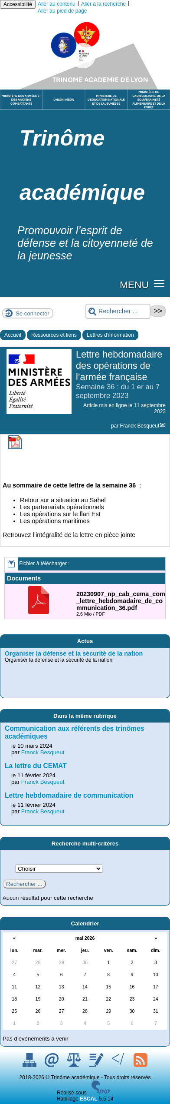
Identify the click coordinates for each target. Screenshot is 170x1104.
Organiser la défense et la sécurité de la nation (74, 653)
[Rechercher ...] (117, 311)
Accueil (12, 335)
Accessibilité (17, 4)
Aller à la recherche (103, 4)
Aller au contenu (56, 4)
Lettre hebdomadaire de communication (69, 795)
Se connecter (32, 313)
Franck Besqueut (140, 426)
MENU (134, 284)
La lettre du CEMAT (36, 765)
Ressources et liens (54, 335)
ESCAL (89, 1099)
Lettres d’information (110, 335)
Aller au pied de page (62, 11)
